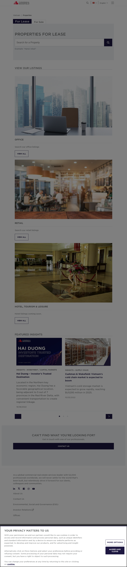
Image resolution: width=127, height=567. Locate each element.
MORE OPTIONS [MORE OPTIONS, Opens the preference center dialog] (115, 542)
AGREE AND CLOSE (115, 550)
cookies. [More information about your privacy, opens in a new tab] (11, 564)
